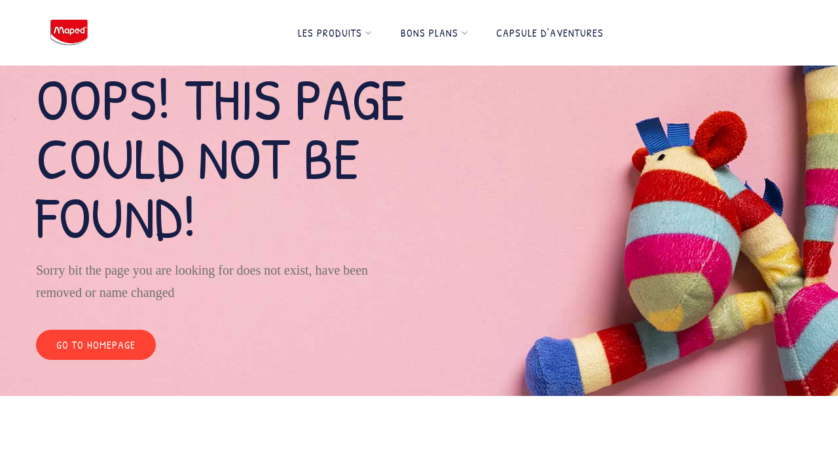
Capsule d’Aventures (550, 33)
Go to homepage (96, 345)
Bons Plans (434, 33)
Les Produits (335, 33)
